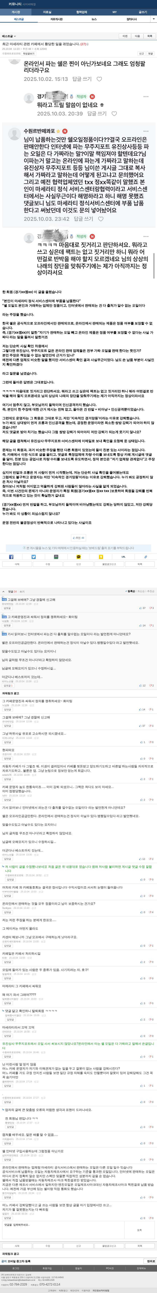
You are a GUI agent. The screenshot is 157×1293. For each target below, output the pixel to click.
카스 (101, 557)
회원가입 (47, 1268)
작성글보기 (28, 53)
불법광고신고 (109, 564)
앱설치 (78, 1268)
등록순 (131, 591)
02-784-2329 (18, 1284)
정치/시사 (132, 19)
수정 (47, 564)
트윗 (34, 557)
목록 (149, 36)
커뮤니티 (15, 4)
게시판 (16, 12)
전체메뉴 (141, 1268)
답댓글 (7, 608)
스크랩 (146, 557)
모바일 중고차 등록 (19, 1261)
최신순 (141, 591)
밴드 (56, 557)
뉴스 (94, 19)
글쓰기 (143, 12)
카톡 (79, 557)
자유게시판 (56, 19)
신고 (141, 53)
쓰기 (22, 591)
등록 (139, 1230)
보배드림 (4, 4)
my (145, 4)
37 (144, 608)
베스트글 (19, 19)
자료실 (47, 12)
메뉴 (152, 4)
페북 (11, 557)
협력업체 (81, 12)
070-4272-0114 (49, 1284)
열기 (154, 18)
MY (115, 12)
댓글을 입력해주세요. (63, 1230)
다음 (137, 36)
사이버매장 (29, 4)
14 (144, 625)
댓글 (150, 53)
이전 (125, 36)
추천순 (151, 591)
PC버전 (110, 1268)
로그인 (15, 1268)
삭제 (17, 564)
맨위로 (149, 1261)
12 (144, 685)
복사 (123, 557)
